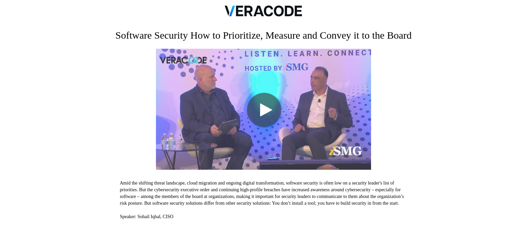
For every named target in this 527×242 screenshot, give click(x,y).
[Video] (263, 109)
